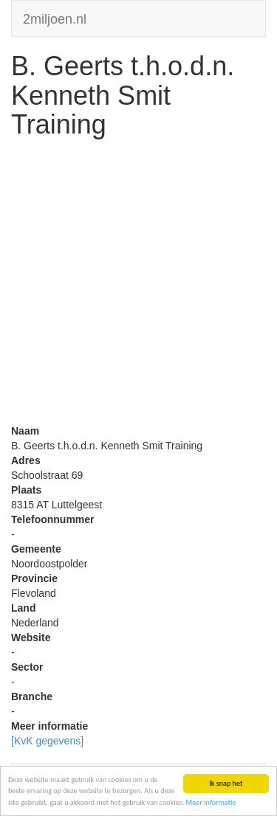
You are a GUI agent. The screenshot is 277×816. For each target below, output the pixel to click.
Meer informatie (211, 802)
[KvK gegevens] (47, 741)
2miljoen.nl (54, 17)
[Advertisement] (138, 285)
